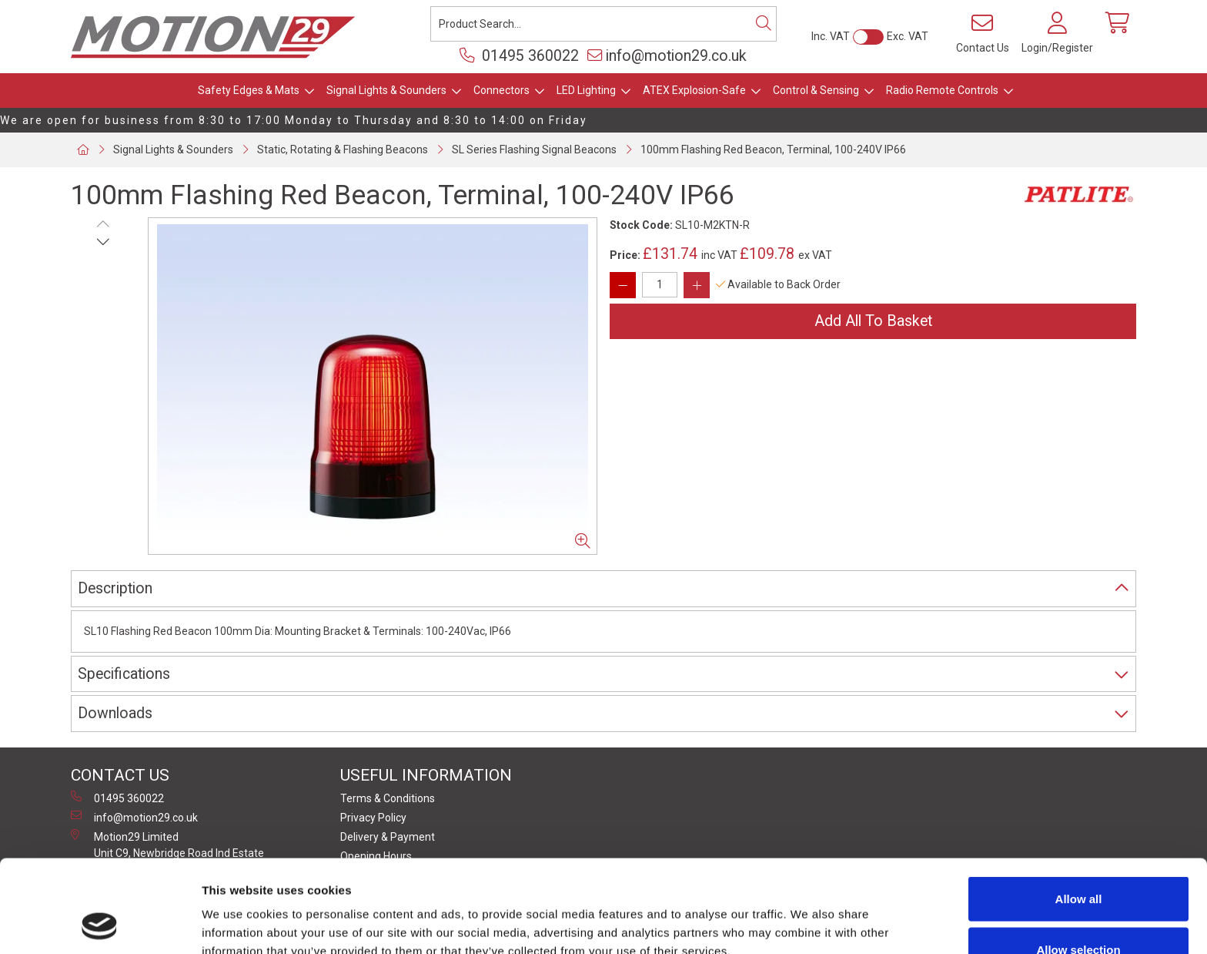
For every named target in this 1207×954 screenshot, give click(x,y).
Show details (808, 914)
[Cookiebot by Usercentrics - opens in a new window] (99, 924)
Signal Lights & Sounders (386, 90)
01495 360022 (519, 56)
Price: (625, 255)
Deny (1079, 912)
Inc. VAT (830, 36)
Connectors (501, 90)
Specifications (124, 674)
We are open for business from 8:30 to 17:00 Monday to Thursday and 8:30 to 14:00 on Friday (293, 120)
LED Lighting (586, 90)
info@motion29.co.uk (667, 56)
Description (115, 588)
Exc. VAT (907, 36)
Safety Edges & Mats (248, 90)
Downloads (115, 713)
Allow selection (1078, 862)
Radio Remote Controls (942, 90)
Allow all (1078, 811)
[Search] (763, 24)
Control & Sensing (816, 90)
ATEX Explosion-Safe (694, 90)
